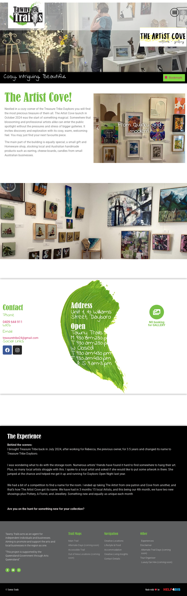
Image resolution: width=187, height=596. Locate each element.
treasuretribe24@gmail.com (20, 338)
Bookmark (173, 77)
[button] (174, 12)
